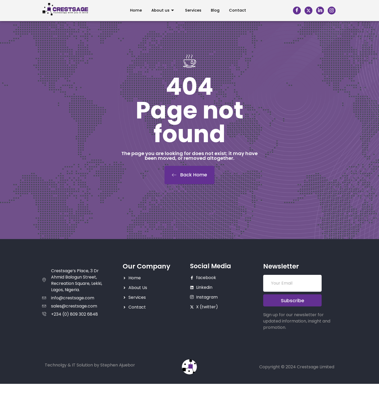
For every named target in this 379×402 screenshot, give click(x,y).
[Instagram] (332, 10)
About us (160, 10)
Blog (216, 10)
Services (192, 10)
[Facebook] (297, 10)
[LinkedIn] (320, 10)
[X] (308, 10)
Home (133, 10)
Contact (240, 10)
